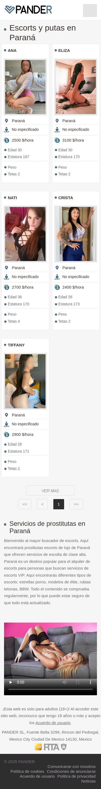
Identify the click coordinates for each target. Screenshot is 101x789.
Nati (12, 197)
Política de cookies (27, 771)
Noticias (88, 781)
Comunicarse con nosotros (72, 766)
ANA (12, 50)
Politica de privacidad (76, 776)
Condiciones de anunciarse (71, 771)
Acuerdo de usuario (53, 722)
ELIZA (64, 50)
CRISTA (65, 197)
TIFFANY (16, 345)
